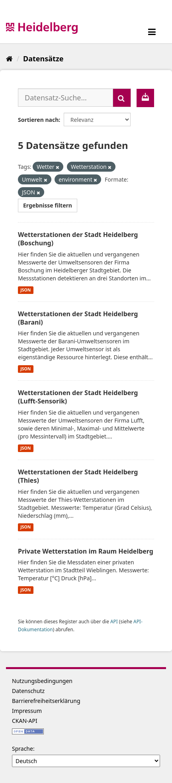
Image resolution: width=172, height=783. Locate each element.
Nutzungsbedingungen (42, 681)
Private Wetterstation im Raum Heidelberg (85, 551)
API (114, 621)
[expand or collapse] (152, 31)
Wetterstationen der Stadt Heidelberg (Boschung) (78, 238)
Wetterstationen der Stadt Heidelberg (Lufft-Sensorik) (78, 396)
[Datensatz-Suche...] (65, 97)
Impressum (27, 710)
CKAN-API (24, 720)
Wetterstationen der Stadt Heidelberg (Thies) (78, 476)
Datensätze (43, 58)
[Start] (9, 58)
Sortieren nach (38, 119)
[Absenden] (122, 97)
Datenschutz (28, 691)
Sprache (22, 748)
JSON (25, 290)
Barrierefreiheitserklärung (46, 701)
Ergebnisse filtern (47, 205)
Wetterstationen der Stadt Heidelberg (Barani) (78, 318)
